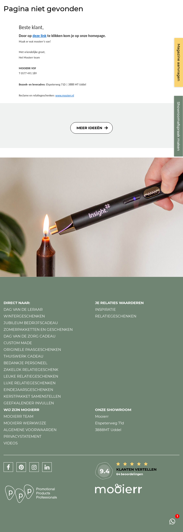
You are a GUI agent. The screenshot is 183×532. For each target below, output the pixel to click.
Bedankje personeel (25, 363)
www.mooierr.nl (64, 95)
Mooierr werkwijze (25, 423)
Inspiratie (105, 309)
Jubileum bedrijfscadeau (31, 323)
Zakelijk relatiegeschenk (31, 369)
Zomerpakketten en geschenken (38, 329)
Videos (11, 443)
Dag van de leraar (23, 309)
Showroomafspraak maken (178, 126)
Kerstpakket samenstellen (32, 396)
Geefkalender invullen (29, 403)
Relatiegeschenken (115, 316)
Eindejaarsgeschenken (28, 389)
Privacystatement (22, 436)
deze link (39, 35)
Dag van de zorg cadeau (30, 336)
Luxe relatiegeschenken (30, 383)
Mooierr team (18, 416)
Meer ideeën (89, 128)
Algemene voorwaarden (30, 429)
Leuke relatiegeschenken (31, 376)
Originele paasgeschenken (32, 349)
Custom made (18, 343)
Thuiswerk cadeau (23, 356)
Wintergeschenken (24, 316)
